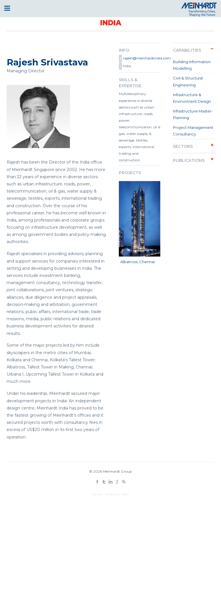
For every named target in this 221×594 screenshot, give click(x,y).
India (110, 23)
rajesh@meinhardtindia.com (141, 58)
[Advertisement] (110, 542)
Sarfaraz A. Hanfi (117, 494)
